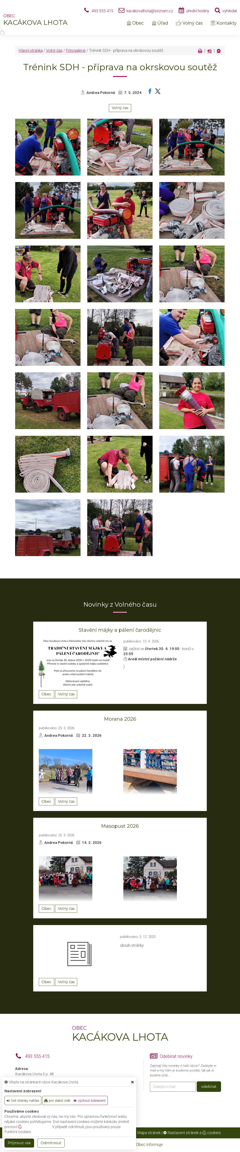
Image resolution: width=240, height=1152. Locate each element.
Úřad (160, 23)
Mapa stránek (149, 1132)
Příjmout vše (19, 1143)
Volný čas (189, 23)
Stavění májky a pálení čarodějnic (120, 630)
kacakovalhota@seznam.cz (149, 10)
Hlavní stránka (31, 50)
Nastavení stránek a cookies (192, 1132)
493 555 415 (102, 10)
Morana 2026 (120, 719)
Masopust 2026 (120, 826)
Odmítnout (51, 1143)
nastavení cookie (34, 1126)
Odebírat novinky (176, 1056)
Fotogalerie (76, 50)
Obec (135, 23)
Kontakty (224, 23)
